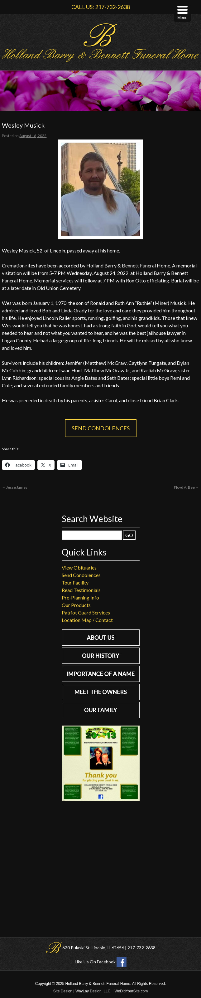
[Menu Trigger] (182, 13)
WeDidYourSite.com (131, 991)
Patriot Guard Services (86, 612)
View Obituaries (79, 567)
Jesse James (14, 487)
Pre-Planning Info (80, 597)
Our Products (76, 605)
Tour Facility (75, 582)
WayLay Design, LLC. (93, 991)
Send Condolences (101, 428)
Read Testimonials (81, 590)
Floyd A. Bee (186, 487)
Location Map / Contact (87, 620)
